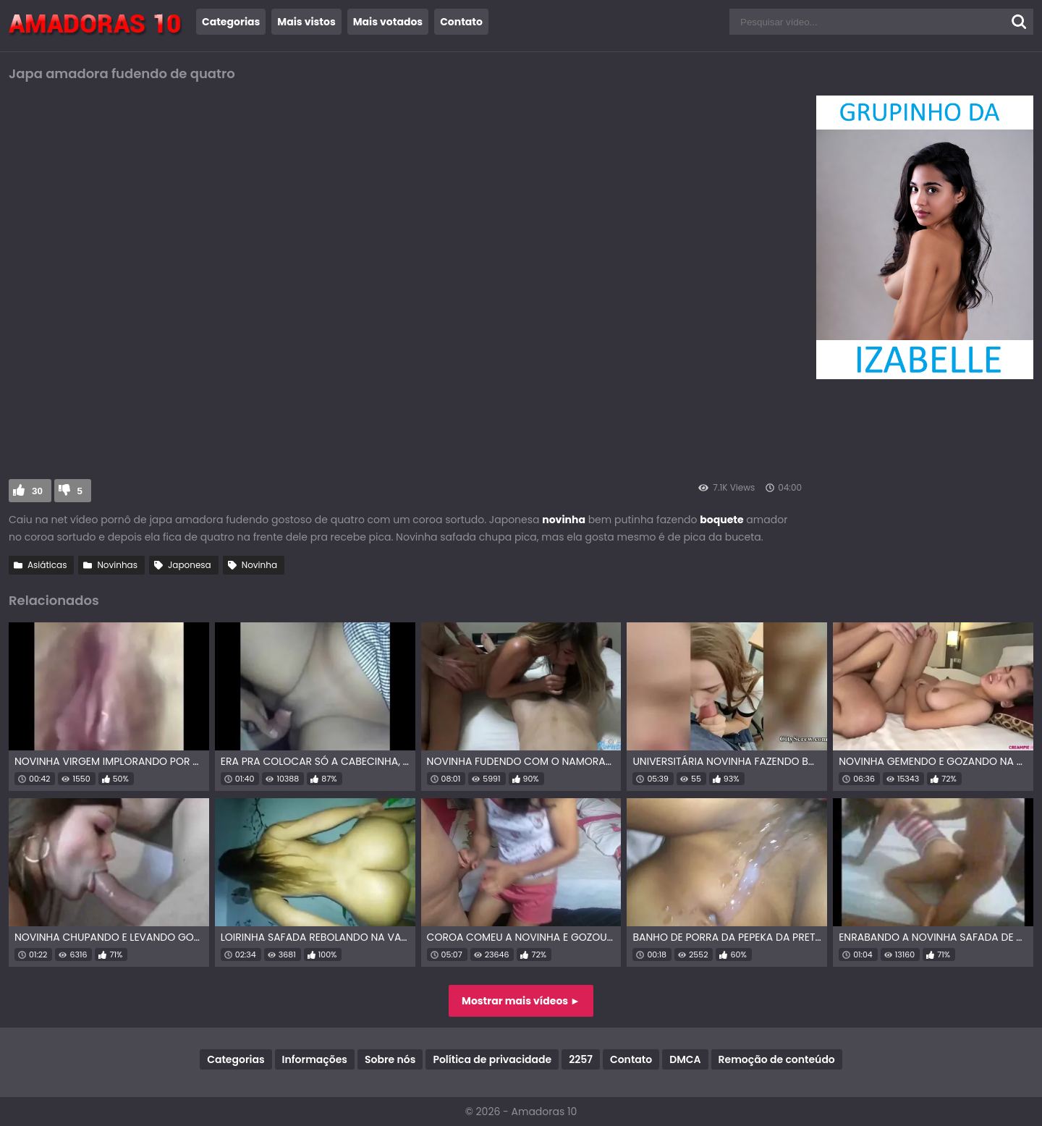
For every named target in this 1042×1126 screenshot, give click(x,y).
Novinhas (117, 565)
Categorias (231, 21)
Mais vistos (306, 21)
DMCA (684, 1059)
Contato (461, 21)
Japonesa (189, 565)
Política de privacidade (492, 1059)
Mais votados (388, 21)
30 (37, 491)
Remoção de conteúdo (777, 1059)
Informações (314, 1059)
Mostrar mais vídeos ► (521, 1001)
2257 (581, 1059)
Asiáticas (47, 565)
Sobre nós (390, 1059)
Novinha (259, 565)
